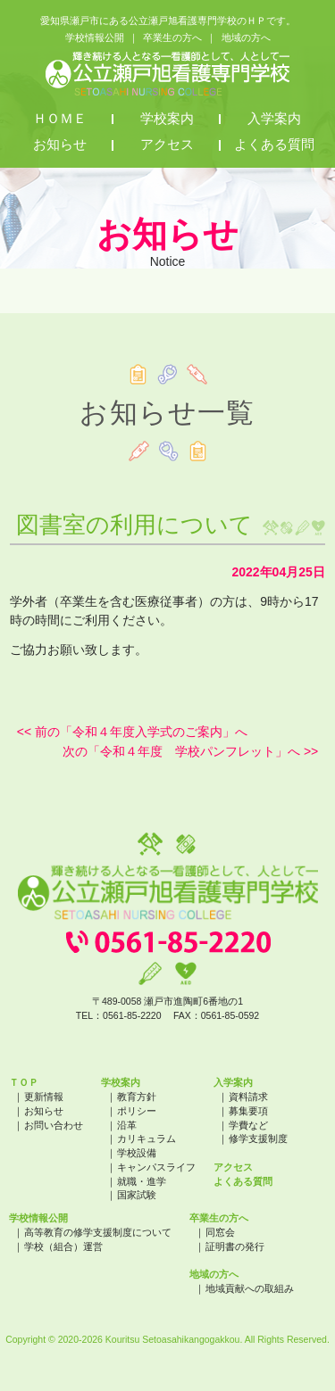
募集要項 (248, 1110)
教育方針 (136, 1096)
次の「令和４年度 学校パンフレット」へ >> (190, 751)
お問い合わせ (53, 1125)
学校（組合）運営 (63, 1246)
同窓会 (220, 1232)
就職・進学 (141, 1181)
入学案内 (274, 119)
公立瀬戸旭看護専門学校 (167, 73)
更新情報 (43, 1096)
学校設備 (136, 1152)
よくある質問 (274, 144)
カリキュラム (146, 1138)
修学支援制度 (258, 1138)
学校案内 (167, 119)
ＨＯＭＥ (60, 119)
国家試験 (136, 1194)
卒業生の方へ (172, 37)
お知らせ (60, 144)
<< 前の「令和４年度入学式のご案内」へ (132, 731)
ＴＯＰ (23, 1082)
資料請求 (248, 1096)
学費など (248, 1125)
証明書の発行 (234, 1246)
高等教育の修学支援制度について (98, 1232)
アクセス (167, 144)
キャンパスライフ (156, 1167)
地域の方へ (246, 37)
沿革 (127, 1125)
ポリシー (136, 1110)
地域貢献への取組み (249, 1288)
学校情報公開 (94, 37)
